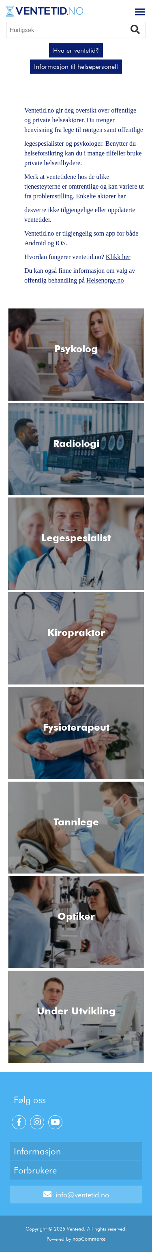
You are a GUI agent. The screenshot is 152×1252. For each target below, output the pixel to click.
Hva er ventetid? (76, 50)
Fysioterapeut (76, 727)
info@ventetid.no (76, 1194)
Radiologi (76, 443)
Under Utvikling (76, 1011)
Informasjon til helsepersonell (76, 66)
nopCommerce (89, 1239)
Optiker (76, 916)
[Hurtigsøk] (76, 30)
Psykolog (76, 349)
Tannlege (76, 822)
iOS (61, 243)
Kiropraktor (76, 632)
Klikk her (118, 256)
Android (35, 243)
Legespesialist (76, 538)
